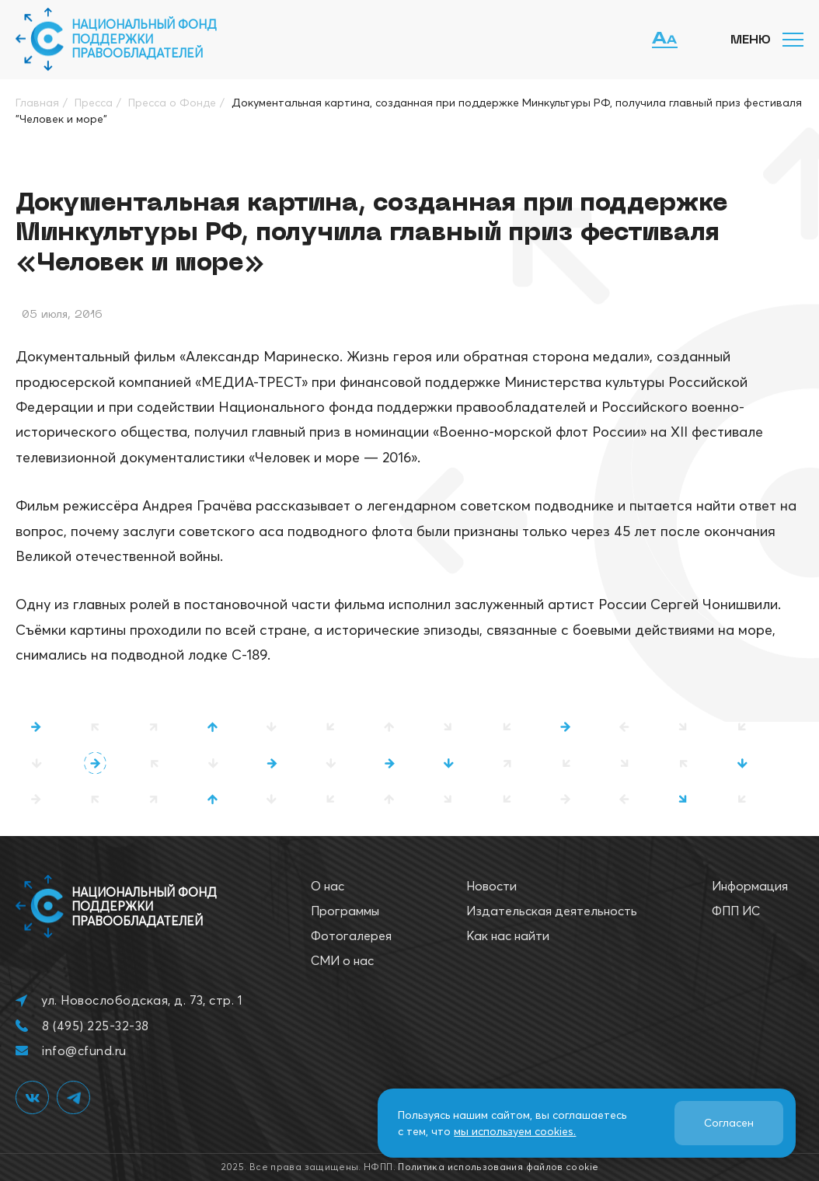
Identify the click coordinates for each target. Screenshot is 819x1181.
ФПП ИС (736, 910)
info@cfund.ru (84, 1050)
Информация (750, 886)
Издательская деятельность (551, 910)
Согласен (729, 1123)
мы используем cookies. (515, 1131)
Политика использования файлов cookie (498, 1166)
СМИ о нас (342, 960)
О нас (327, 886)
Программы (345, 910)
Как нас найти (507, 935)
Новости (491, 886)
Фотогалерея (351, 935)
